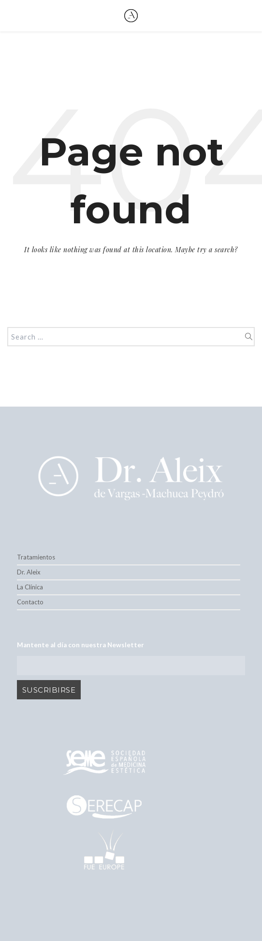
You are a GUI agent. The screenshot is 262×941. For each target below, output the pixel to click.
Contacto (30, 602)
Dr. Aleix (29, 572)
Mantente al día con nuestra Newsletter (80, 645)
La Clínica (30, 587)
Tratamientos (36, 557)
